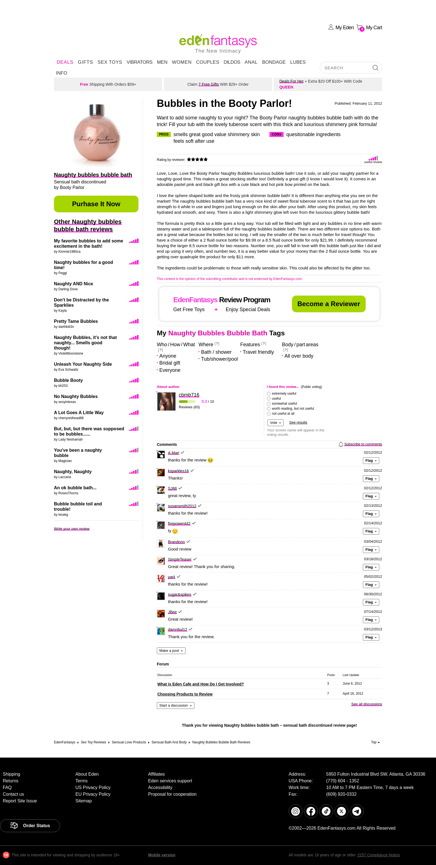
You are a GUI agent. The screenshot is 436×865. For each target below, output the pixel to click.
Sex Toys (110, 62)
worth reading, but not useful (293, 409)
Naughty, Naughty (73, 471)
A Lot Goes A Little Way (79, 412)
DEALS (65, 62)
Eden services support (170, 780)
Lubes (298, 62)
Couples (207, 62)
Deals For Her (291, 81)
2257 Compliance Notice (378, 855)
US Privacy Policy (92, 787)
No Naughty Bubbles (76, 396)
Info (61, 73)
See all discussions (366, 704)
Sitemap (83, 800)
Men (162, 62)
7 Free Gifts (209, 84)
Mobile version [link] (161, 855)
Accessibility (160, 787)
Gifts (85, 62)
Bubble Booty (68, 380)
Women (182, 62)
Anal (251, 62)
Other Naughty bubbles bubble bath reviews (88, 225)
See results (298, 422)
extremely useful (284, 393)
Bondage (274, 62)
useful (276, 398)
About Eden (87, 774)
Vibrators (139, 62)
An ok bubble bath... (75, 487)
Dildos (232, 62)
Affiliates (156, 774)
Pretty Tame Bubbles (76, 321)
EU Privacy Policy (92, 794)
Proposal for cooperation (172, 794)
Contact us (13, 794)
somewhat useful (284, 404)
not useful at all (283, 414)
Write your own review (72, 529)
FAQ (7, 787)
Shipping (11, 774)
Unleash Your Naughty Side (83, 364)
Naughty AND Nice (73, 283)
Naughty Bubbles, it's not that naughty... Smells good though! (85, 342)
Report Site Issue (20, 800)
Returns (10, 780)
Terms (81, 780)
